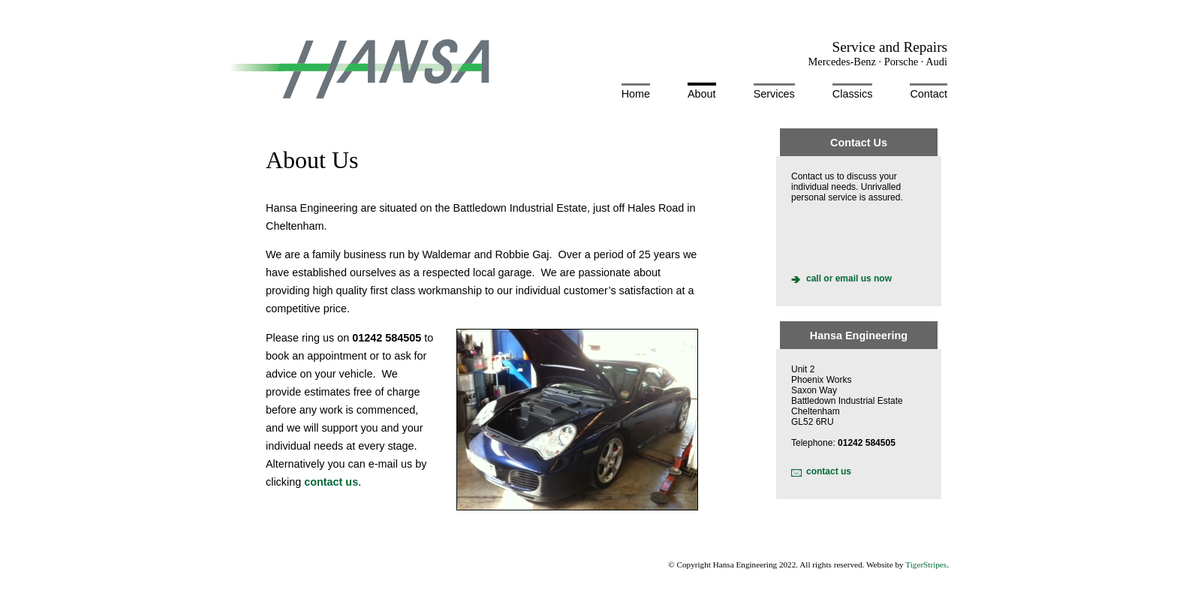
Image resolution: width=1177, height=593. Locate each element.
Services (774, 94)
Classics (852, 94)
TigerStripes (926, 564)
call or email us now (849, 278)
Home (636, 94)
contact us (828, 471)
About (702, 94)
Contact (928, 94)
